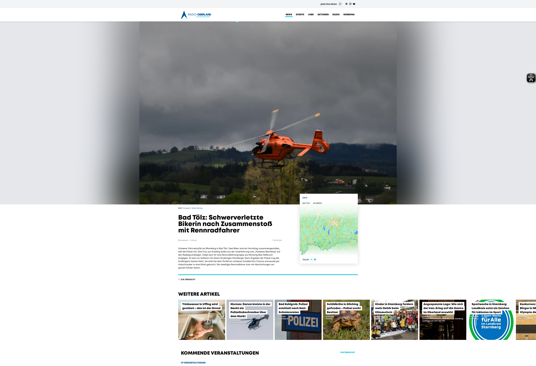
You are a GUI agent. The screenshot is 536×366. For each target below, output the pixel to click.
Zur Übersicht (186, 279)
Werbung (349, 15)
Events (300, 15)
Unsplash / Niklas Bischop (193, 208)
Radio (336, 15)
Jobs (311, 15)
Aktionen (323, 15)
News (289, 15)
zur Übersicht (347, 352)
